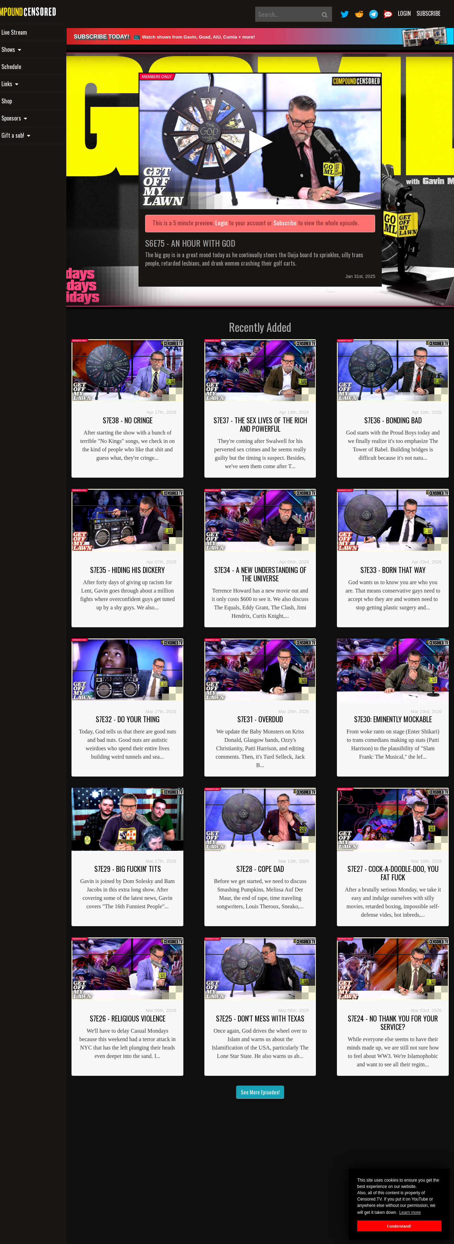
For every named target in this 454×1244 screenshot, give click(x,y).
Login (404, 13)
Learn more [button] (410, 1212)
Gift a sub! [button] (30, 135)
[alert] (269, 36)
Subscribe (428, 13)
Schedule (25, 66)
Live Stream (28, 32)
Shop (20, 101)
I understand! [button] (399, 1226)
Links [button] (24, 84)
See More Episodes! (269, 1084)
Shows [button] (25, 49)
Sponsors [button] (28, 118)
